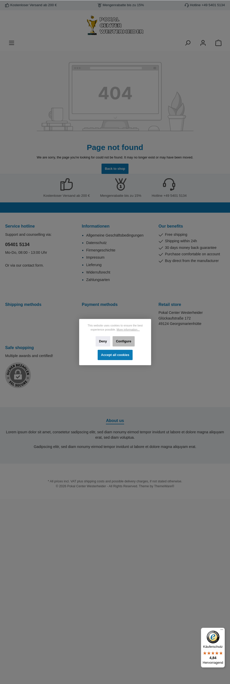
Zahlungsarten (98, 280)
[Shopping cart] (218, 43)
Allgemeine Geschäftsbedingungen (114, 235)
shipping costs (94, 481)
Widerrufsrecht (98, 272)
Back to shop (115, 169)
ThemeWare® (164, 486)
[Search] (187, 43)
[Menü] (222, 631)
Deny (103, 341)
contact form (32, 265)
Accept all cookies (115, 355)
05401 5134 (17, 244)
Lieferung (94, 265)
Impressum (95, 257)
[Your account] (203, 43)
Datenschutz (96, 243)
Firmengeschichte (100, 250)
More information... (128, 329)
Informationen (95, 226)
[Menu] (11, 43)
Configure (123, 341)
